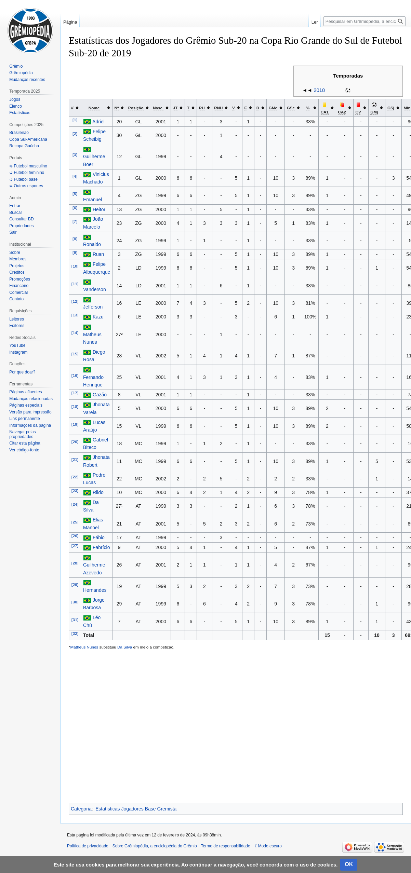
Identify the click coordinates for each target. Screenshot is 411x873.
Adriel (98, 121)
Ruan (98, 254)
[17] (75, 393)
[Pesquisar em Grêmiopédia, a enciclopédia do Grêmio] (364, 21)
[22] (75, 477)
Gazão (100, 394)
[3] (74, 155)
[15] (75, 354)
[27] (75, 545)
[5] (74, 194)
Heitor (99, 209)
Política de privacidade (87, 846)
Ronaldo (92, 244)
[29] (75, 584)
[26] (75, 535)
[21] (75, 459)
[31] (75, 619)
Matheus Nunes (84, 647)
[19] (75, 424)
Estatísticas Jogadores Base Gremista (135, 808)
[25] (75, 522)
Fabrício (101, 547)
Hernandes (95, 590)
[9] (74, 252)
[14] (75, 332)
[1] (74, 120)
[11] (75, 284)
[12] (75, 301)
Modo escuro (270, 846)
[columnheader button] (96, 108)
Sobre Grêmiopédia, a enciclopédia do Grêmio (154, 846)
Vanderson (94, 289)
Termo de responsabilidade (225, 846)
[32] (75, 633)
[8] (74, 238)
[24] (75, 504)
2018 (319, 90)
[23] (75, 490)
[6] (74, 207)
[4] (74, 176)
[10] (75, 266)
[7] (74, 221)
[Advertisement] (235, 726)
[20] (75, 442)
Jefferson (93, 307)
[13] (75, 315)
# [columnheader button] (72, 107)
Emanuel (92, 199)
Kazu (98, 316)
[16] (75, 375)
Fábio (99, 537)
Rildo (98, 492)
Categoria (81, 808)
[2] (74, 133)
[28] (75, 563)
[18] (75, 407)
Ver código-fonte (24, 450)
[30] (75, 602)
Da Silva (124, 647)
